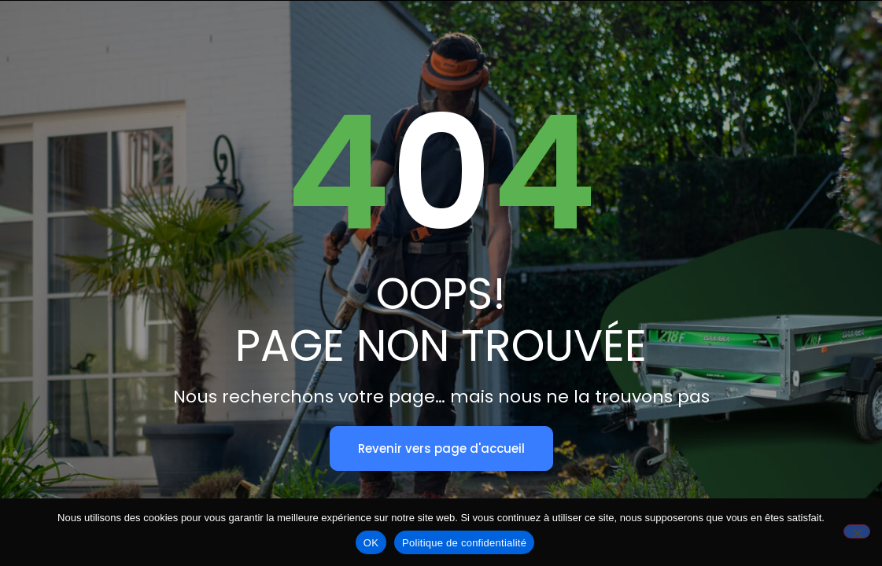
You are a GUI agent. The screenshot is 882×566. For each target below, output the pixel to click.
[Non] (856, 531)
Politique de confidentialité (464, 543)
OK (371, 543)
